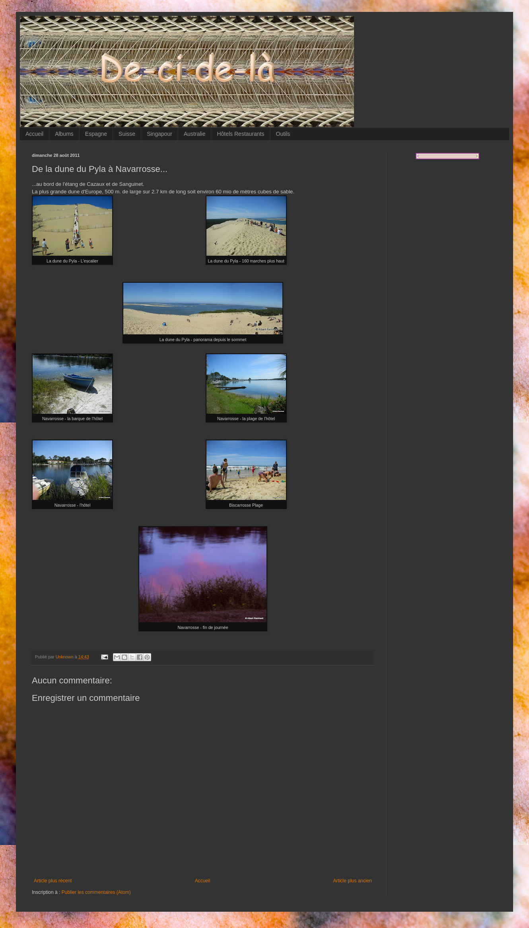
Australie (194, 134)
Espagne (96, 134)
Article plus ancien (352, 881)
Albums (64, 134)
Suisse (127, 134)
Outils (283, 134)
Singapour (159, 134)
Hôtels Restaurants (240, 134)
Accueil (34, 134)
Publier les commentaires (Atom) (96, 892)
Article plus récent (53, 881)
